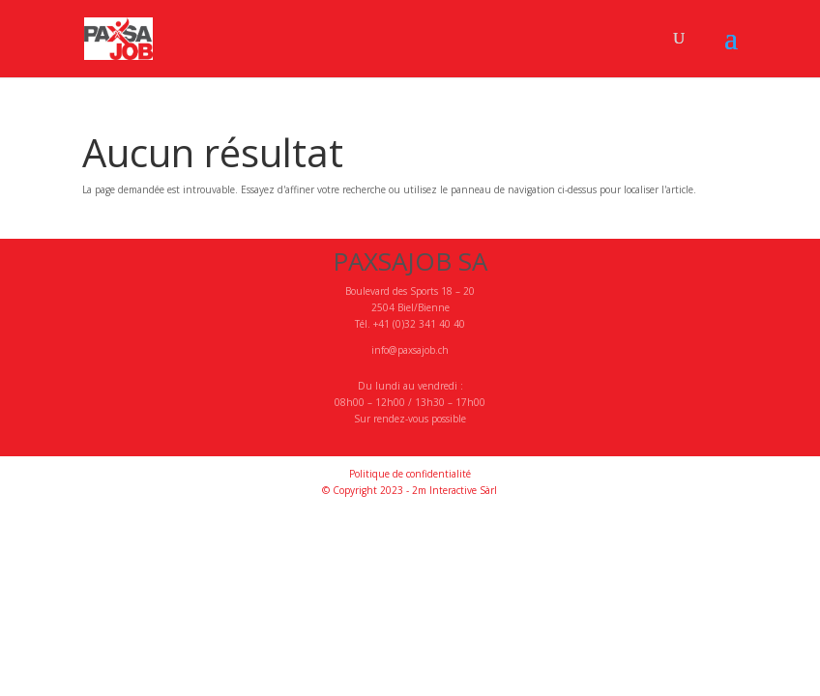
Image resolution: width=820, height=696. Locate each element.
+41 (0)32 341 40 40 (419, 324)
